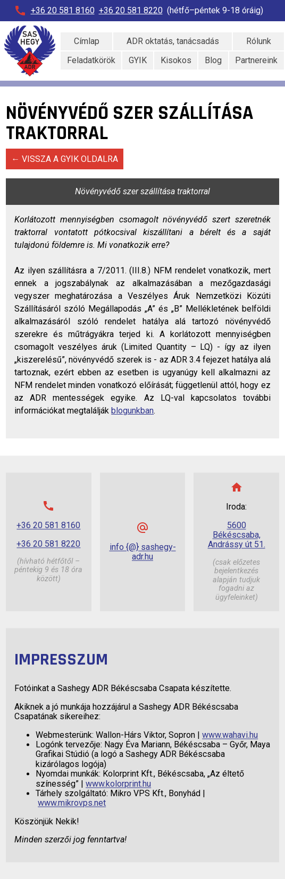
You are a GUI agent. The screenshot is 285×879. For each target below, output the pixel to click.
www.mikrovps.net (72, 803)
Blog (213, 60)
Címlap (86, 41)
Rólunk (258, 41)
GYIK (138, 60)
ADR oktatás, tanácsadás (173, 41)
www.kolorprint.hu (118, 784)
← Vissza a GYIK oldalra (64, 159)
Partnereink (256, 60)
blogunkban (132, 411)
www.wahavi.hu (230, 735)
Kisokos (176, 60)
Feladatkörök (91, 60)
